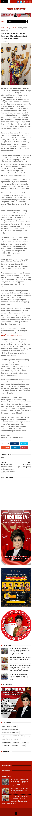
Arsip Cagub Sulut (12, 726)
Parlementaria (25, 742)
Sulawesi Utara (5, 746)
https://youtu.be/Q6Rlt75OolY (12, 335)
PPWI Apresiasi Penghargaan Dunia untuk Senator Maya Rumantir (20, 658)
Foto (22, 736)
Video (23, 746)
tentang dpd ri (15, 746)
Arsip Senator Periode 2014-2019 (10, 730)
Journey (8, 27)
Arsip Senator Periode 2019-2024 (10, 733)
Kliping (14, 27)
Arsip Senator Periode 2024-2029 (10, 736)
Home (2, 22)
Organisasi (16, 742)
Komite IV (17, 739)
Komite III (9, 739)
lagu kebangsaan (6, 742)
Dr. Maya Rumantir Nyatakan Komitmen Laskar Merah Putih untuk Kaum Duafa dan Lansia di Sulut (20, 677)
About (3, 726)
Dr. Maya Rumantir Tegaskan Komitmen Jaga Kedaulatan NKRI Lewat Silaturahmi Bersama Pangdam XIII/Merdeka (20, 651)
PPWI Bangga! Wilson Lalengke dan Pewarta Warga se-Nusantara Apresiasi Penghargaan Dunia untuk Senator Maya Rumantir (20, 668)
